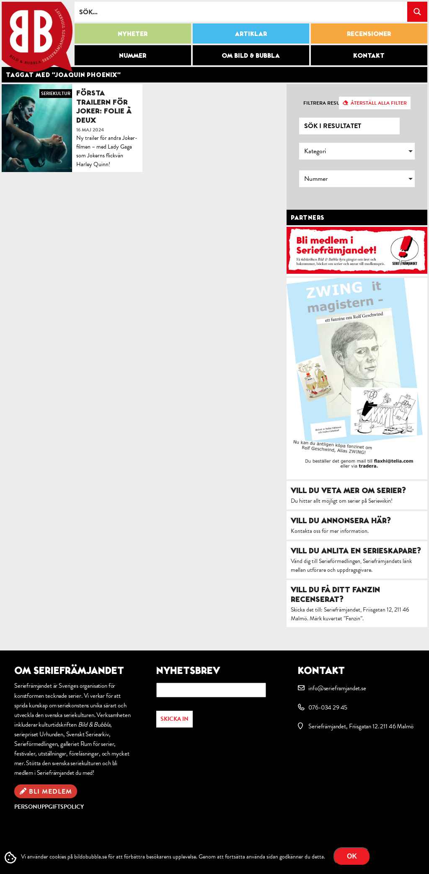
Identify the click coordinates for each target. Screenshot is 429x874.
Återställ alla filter (379, 103)
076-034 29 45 (327, 707)
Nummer (132, 55)
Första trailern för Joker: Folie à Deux (104, 106)
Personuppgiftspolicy (49, 806)
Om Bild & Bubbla (251, 55)
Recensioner (369, 33)
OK (352, 856)
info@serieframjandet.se (337, 688)
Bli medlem (50, 792)
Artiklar (251, 33)
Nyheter (132, 33)
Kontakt (369, 55)
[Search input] (241, 11)
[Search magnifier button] (417, 12)
